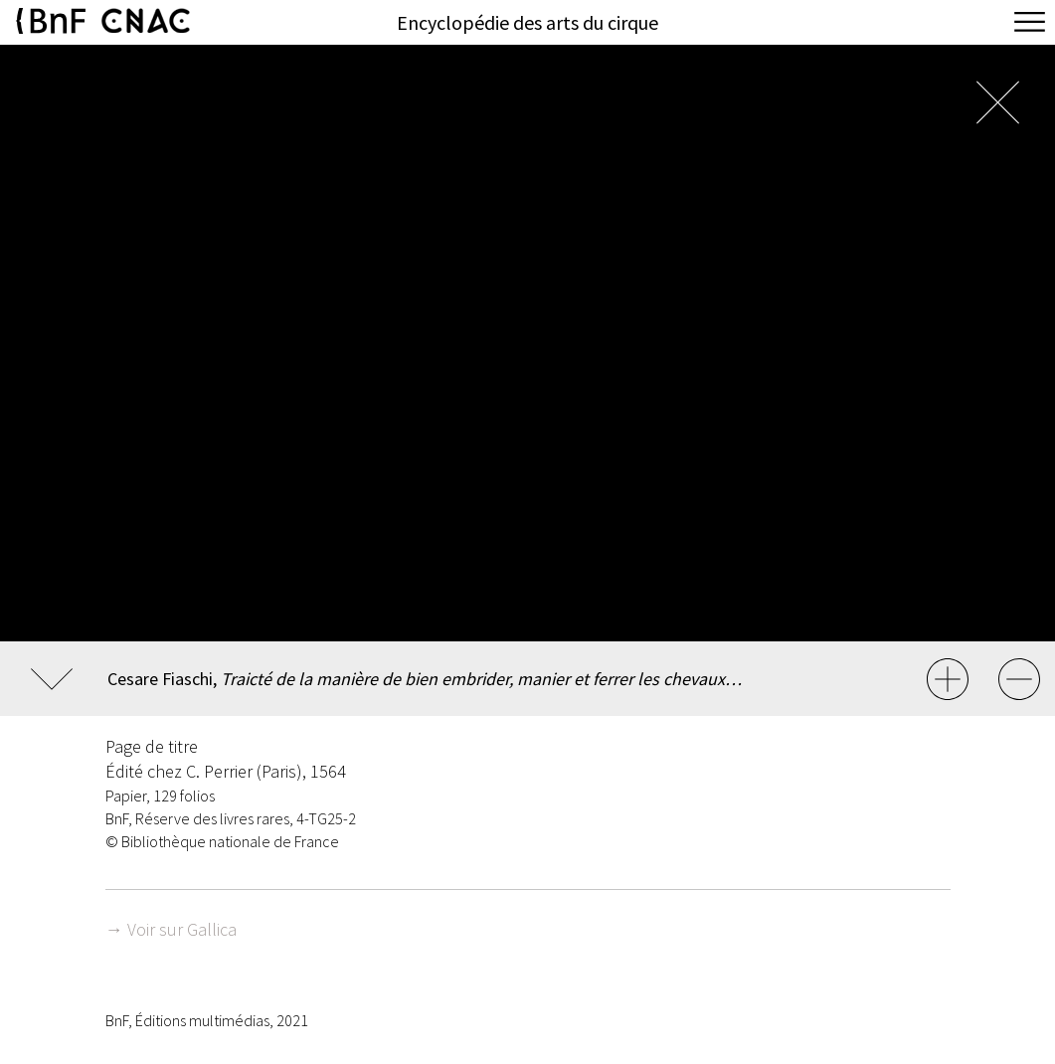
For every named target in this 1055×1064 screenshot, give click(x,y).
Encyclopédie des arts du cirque (527, 22)
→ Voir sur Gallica (171, 929)
